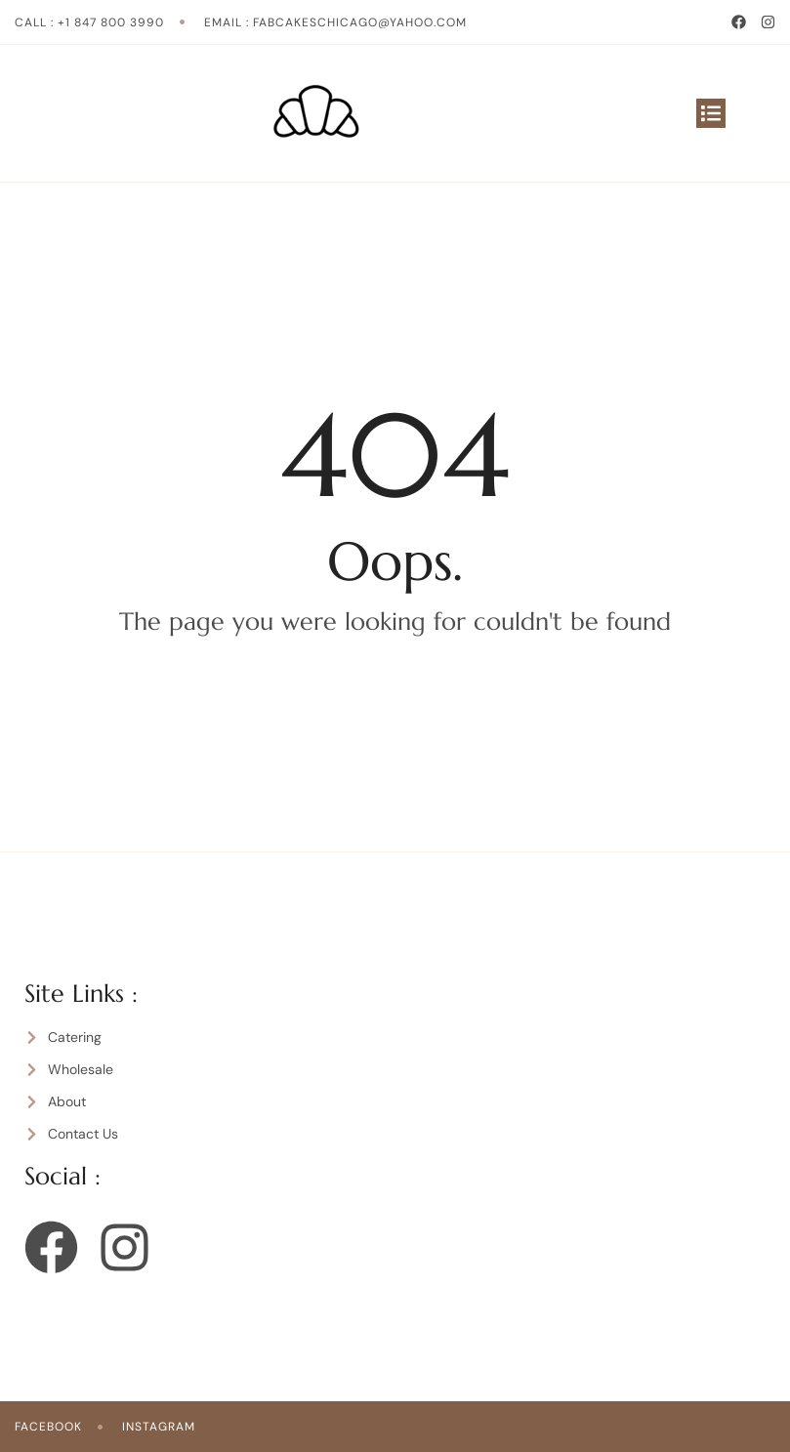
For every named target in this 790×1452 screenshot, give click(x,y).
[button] (711, 113)
